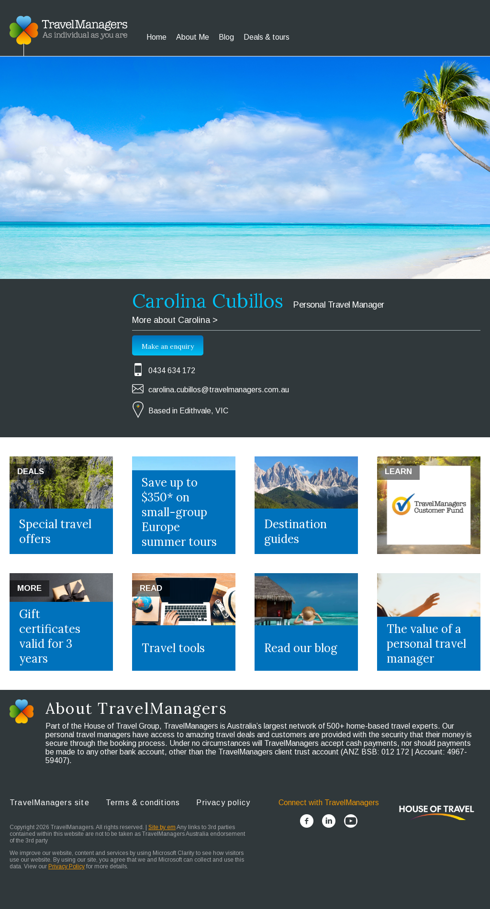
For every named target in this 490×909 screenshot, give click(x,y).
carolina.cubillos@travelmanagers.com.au (218, 390)
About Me (192, 37)
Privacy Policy (66, 866)
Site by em (162, 827)
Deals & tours (267, 37)
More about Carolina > (175, 320)
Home (156, 37)
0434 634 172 (171, 370)
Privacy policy (223, 802)
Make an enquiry (168, 346)
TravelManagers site (49, 802)
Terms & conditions (143, 802)
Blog (226, 37)
